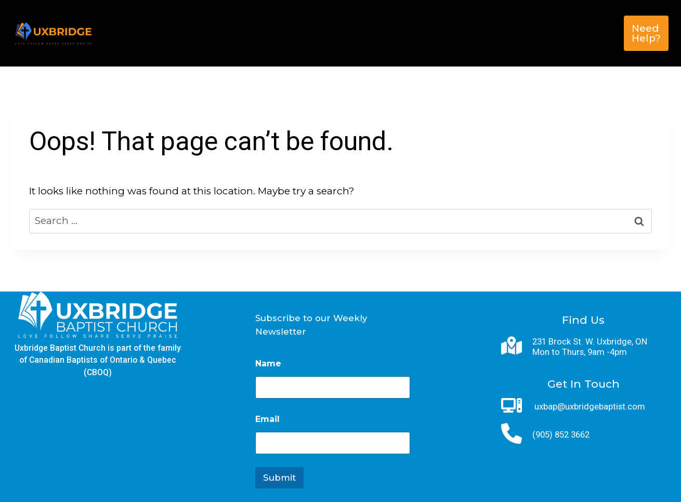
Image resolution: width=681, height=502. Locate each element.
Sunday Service (496, 16)
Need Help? (646, 33)
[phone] (512, 433)
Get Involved (400, 16)
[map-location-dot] (512, 346)
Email (267, 419)
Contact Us (356, 50)
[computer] (512, 405)
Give (566, 16)
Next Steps (318, 16)
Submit (279, 477)
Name (268, 363)
